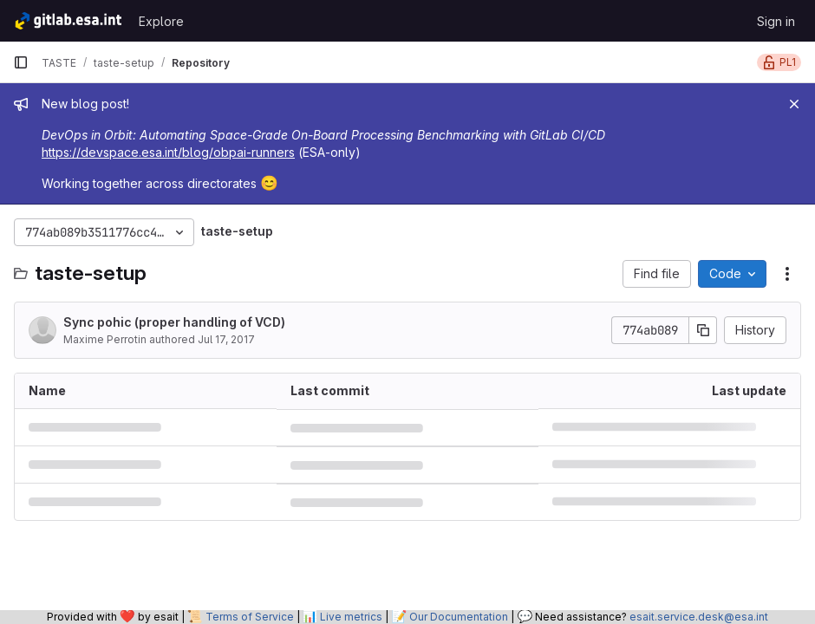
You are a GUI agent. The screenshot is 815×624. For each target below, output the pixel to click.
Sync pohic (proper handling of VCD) (174, 322)
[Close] (794, 104)
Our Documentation (458, 616)
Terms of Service (249, 616)
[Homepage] (67, 21)
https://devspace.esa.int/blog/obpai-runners (168, 152)
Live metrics (351, 616)
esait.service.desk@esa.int (698, 616)
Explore (161, 21)
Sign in (776, 21)
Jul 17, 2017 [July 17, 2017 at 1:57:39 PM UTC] (226, 339)
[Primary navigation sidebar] (21, 62)
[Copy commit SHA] (703, 330)
